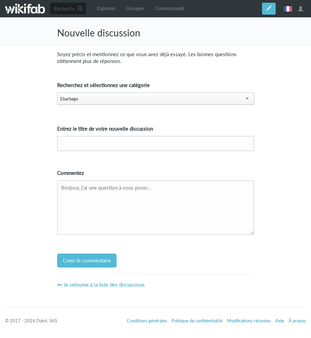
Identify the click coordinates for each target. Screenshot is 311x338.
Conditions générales (147, 320)
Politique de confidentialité (197, 320)
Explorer (106, 8)
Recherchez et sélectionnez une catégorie (103, 85)
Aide (279, 320)
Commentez (70, 173)
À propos (297, 320)
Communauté (170, 8)
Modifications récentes (249, 320)
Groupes (135, 8)
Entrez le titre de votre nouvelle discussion (105, 129)
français (288, 8)
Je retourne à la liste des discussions (101, 285)
